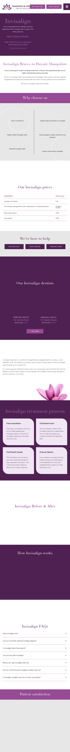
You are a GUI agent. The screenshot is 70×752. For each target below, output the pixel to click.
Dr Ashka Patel (21, 320)
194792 (53, 322)
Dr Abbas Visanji (49, 320)
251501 (26, 322)
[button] (66, 6)
